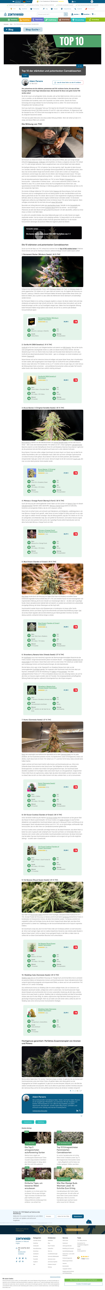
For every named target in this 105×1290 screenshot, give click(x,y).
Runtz (23, 754)
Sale (34, 1264)
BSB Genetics (67, 347)
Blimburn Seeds (75, 289)
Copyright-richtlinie (67, 1268)
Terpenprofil (30, 356)
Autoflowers (27, 657)
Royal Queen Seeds (36, 915)
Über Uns (50, 1251)
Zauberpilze (36, 1253)
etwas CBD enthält (56, 202)
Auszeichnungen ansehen (75, 1230)
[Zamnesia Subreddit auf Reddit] (20, 1261)
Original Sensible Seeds (61, 442)
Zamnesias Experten (52, 1261)
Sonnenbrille (74, 205)
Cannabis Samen (37, 1240)
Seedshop (41, 1122)
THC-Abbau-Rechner (82, 1240)
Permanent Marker (55, 289)
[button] (25, 82)
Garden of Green (64, 820)
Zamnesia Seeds (66, 754)
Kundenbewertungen (52, 1253)
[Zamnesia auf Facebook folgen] (16, 1258)
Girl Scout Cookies (52, 818)
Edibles (54, 672)
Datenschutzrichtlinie (30, 1222)
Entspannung (69, 179)
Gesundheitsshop (37, 1248)
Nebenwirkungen (33, 162)
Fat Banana (65, 917)
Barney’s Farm (72, 504)
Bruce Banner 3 (26, 442)
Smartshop (35, 1251)
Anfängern (42, 162)
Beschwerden (66, 1266)
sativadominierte (77, 445)
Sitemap (50, 1267)
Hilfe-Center (65, 1240)
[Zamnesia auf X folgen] (26, 1258)
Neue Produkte (51, 1245)
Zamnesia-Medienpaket (53, 1256)
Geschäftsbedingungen (68, 1251)
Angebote (35, 1261)
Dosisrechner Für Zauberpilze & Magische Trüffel (82, 1244)
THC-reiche (38, 108)
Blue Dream (25, 596)
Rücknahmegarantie (67, 1258)
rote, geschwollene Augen (52, 205)
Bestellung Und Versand (68, 1248)
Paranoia (56, 191)
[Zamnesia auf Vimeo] (23, 1258)
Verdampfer (36, 1245)
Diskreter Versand (52, 1264)
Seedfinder (50, 1240)
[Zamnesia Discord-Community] (23, 1261)
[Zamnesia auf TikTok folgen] (16, 1261)
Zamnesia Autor (51, 1259)
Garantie (65, 1263)
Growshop (35, 1256)
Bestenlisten (28, 1122)
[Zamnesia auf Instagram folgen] (20, 1258)
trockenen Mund (50, 207)
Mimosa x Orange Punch (57, 506)
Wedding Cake (26, 978)
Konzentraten (63, 672)
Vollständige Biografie (39, 1111)
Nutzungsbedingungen (42, 1222)
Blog (49, 1243)
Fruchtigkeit (36, 669)
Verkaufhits (50, 1248)
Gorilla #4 (24, 347)
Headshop (35, 1243)
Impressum (65, 1243)
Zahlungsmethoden (67, 1245)
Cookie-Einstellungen (83, 1284)
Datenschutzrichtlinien (55, 1277)
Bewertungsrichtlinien (68, 1260)
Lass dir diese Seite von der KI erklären (67, 82)
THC (37, 110)
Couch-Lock (76, 459)
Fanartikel (35, 1259)
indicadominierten (27, 506)
